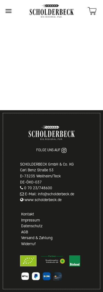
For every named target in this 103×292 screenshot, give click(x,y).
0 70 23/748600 (38, 187)
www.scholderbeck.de (43, 199)
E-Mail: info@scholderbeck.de (49, 193)
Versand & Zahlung (36, 237)
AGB (24, 231)
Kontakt (27, 214)
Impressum (30, 220)
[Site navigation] (8, 11)
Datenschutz (32, 225)
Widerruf (28, 243)
